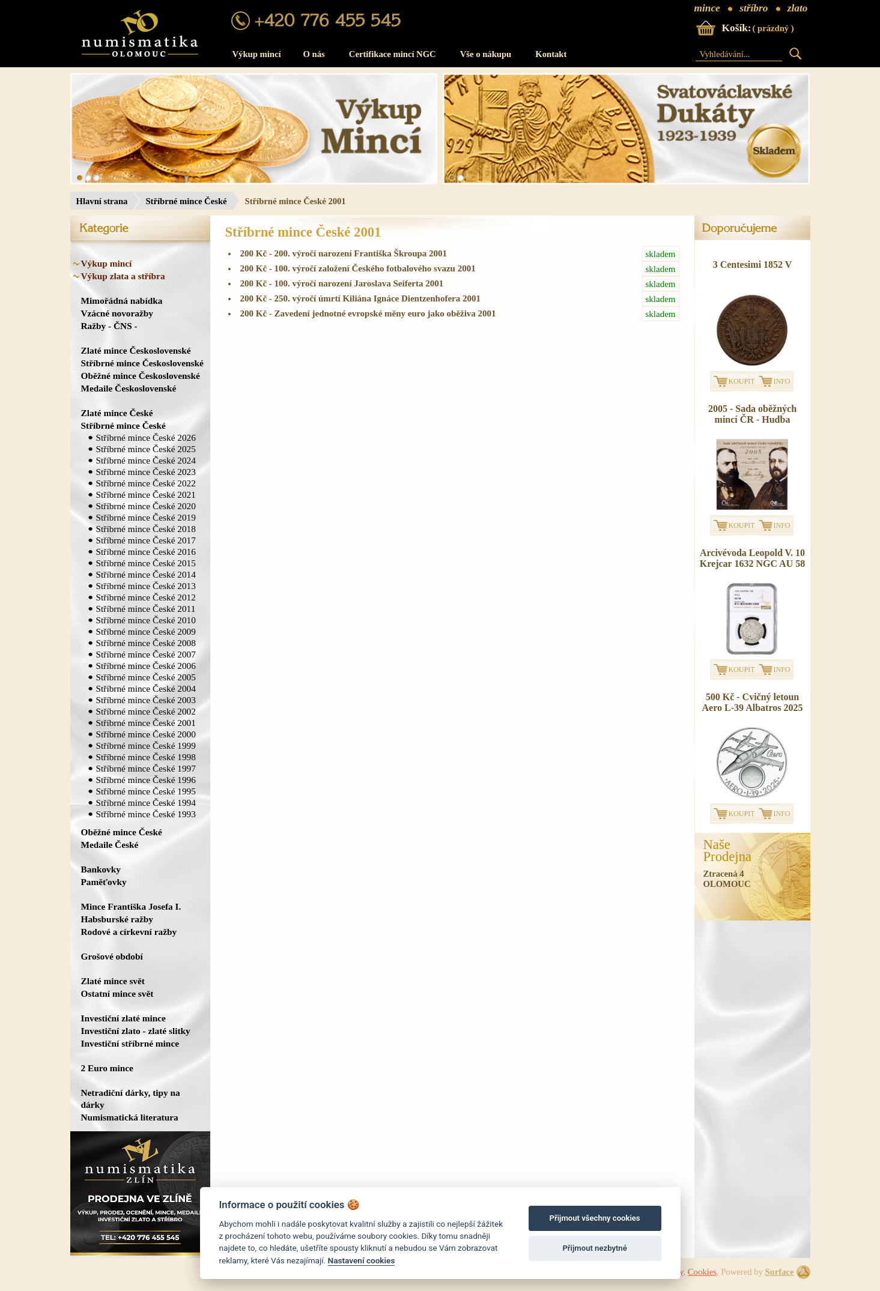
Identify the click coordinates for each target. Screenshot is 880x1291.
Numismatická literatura (129, 1117)
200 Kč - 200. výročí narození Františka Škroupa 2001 (459, 253)
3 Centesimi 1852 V (752, 264)
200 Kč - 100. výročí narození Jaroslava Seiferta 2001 (459, 283)
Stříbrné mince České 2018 (146, 529)
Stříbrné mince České (185, 201)
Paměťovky (104, 882)
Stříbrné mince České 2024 (146, 460)
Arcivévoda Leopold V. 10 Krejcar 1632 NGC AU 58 (752, 558)
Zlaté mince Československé (136, 350)
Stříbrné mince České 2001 (146, 723)
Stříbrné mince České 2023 (146, 472)
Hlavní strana (102, 201)
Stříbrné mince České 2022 (146, 483)
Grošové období (112, 956)
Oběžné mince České (121, 832)
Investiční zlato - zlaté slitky (135, 1031)
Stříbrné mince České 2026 (146, 437)
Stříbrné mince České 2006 (146, 666)
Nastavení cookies (361, 1260)
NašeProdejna (727, 851)
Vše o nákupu (486, 54)
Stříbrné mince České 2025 (146, 449)
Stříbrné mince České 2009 (146, 631)
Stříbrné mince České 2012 (146, 597)
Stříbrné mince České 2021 (146, 494)
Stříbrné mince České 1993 (146, 814)
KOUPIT (742, 381)
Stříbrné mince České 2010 (146, 620)
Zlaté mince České (117, 413)
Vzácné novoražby (117, 313)
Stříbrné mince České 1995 (146, 791)
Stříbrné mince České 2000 (146, 734)
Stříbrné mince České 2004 (146, 688)
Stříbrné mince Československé (142, 363)
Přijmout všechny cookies (595, 1218)
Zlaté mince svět (113, 981)
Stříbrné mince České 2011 (146, 608)
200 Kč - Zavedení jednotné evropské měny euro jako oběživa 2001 (459, 313)
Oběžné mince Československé (140, 375)
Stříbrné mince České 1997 (146, 768)
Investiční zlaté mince (123, 1018)
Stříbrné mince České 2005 (146, 677)
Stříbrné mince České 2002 (146, 711)
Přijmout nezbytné (594, 1248)
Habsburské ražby (117, 919)
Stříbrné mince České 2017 (146, 540)
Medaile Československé (129, 388)
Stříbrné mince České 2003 (146, 700)
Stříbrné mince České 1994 (146, 802)
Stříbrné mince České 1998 (146, 757)
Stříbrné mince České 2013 (146, 586)
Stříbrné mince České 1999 (146, 745)
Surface (779, 1272)
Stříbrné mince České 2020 (146, 506)
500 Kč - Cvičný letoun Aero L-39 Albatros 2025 (752, 702)
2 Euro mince (107, 1068)
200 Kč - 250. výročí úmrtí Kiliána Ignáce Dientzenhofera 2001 (459, 298)
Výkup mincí (256, 54)
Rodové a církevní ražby (129, 932)
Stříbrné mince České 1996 (146, 780)
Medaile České (110, 844)
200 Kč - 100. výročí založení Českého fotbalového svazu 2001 (459, 268)
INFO (782, 381)
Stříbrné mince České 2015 (146, 563)
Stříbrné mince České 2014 (146, 574)
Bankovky (101, 869)
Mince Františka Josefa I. (131, 906)
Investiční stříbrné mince (130, 1043)
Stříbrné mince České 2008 (146, 643)
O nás (314, 54)
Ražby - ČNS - (109, 326)
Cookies (702, 1272)
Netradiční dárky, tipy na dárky (130, 1098)
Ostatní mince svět (117, 993)
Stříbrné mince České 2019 (146, 517)
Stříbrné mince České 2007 (146, 654)
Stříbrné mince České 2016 (146, 551)
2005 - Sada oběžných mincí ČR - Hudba (752, 414)
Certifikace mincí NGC (392, 54)
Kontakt (550, 54)
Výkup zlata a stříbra (123, 276)
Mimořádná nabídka (122, 300)
